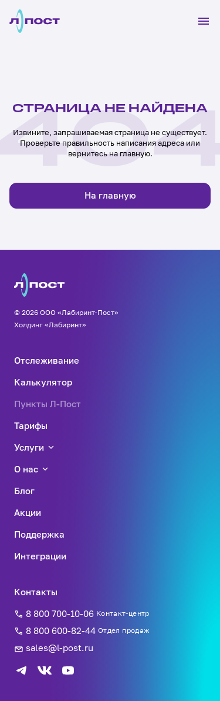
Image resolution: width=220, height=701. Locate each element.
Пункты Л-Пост (47, 403)
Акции (27, 512)
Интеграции (40, 556)
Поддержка (39, 534)
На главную (110, 195)
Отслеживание (46, 360)
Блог (24, 490)
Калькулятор (43, 382)
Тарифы (31, 425)
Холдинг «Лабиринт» (50, 324)
